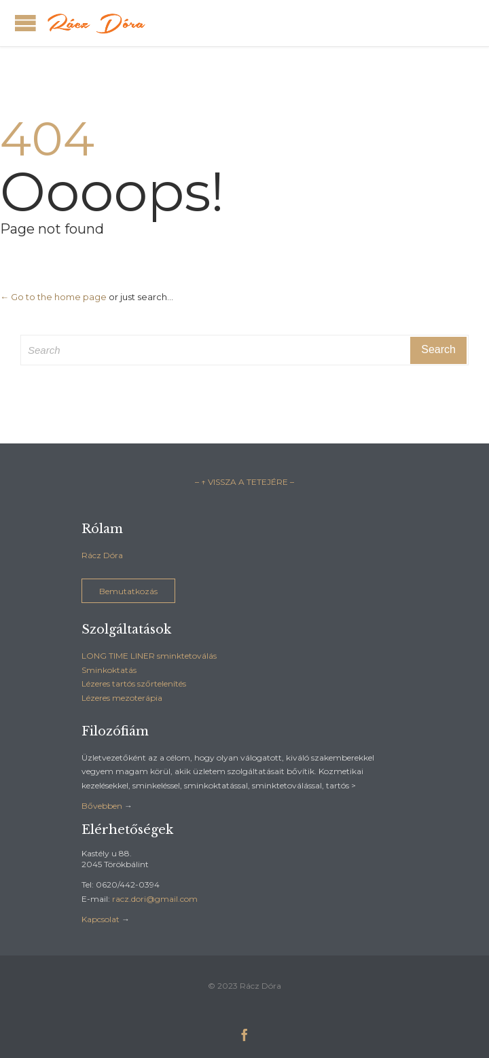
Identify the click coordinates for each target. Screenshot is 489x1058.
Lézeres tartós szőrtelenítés (134, 683)
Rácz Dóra (102, 555)
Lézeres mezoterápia (122, 698)
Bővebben (102, 806)
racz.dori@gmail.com (155, 899)
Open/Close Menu (25, 23)
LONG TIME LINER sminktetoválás (149, 656)
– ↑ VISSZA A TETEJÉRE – (244, 482)
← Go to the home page (53, 296)
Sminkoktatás (109, 670)
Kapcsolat (101, 919)
